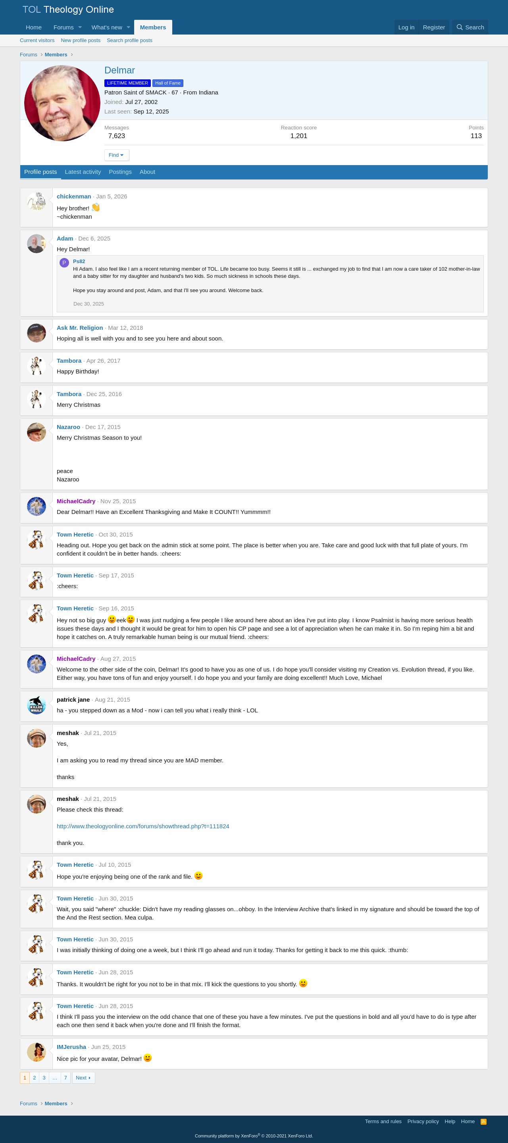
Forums (64, 27)
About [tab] (147, 171)
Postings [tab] (120, 171)
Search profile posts (129, 40)
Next (81, 1078)
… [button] (55, 1078)
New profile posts (80, 40)
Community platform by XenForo (254, 1135)
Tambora (69, 360)
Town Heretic (75, 534)
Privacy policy (423, 1121)
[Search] (470, 27)
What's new (107, 27)
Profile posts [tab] (40, 171)
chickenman (74, 196)
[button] (80, 27)
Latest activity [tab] (83, 171)
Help (450, 1121)
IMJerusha (71, 1046)
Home (34, 27)
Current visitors (37, 40)
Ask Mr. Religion (80, 327)
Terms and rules (383, 1121)
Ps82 (79, 261)
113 (476, 136)
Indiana (208, 92)
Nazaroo (68, 426)
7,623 (116, 136)
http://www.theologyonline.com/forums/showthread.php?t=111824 (143, 826)
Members (153, 27)
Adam (65, 238)
